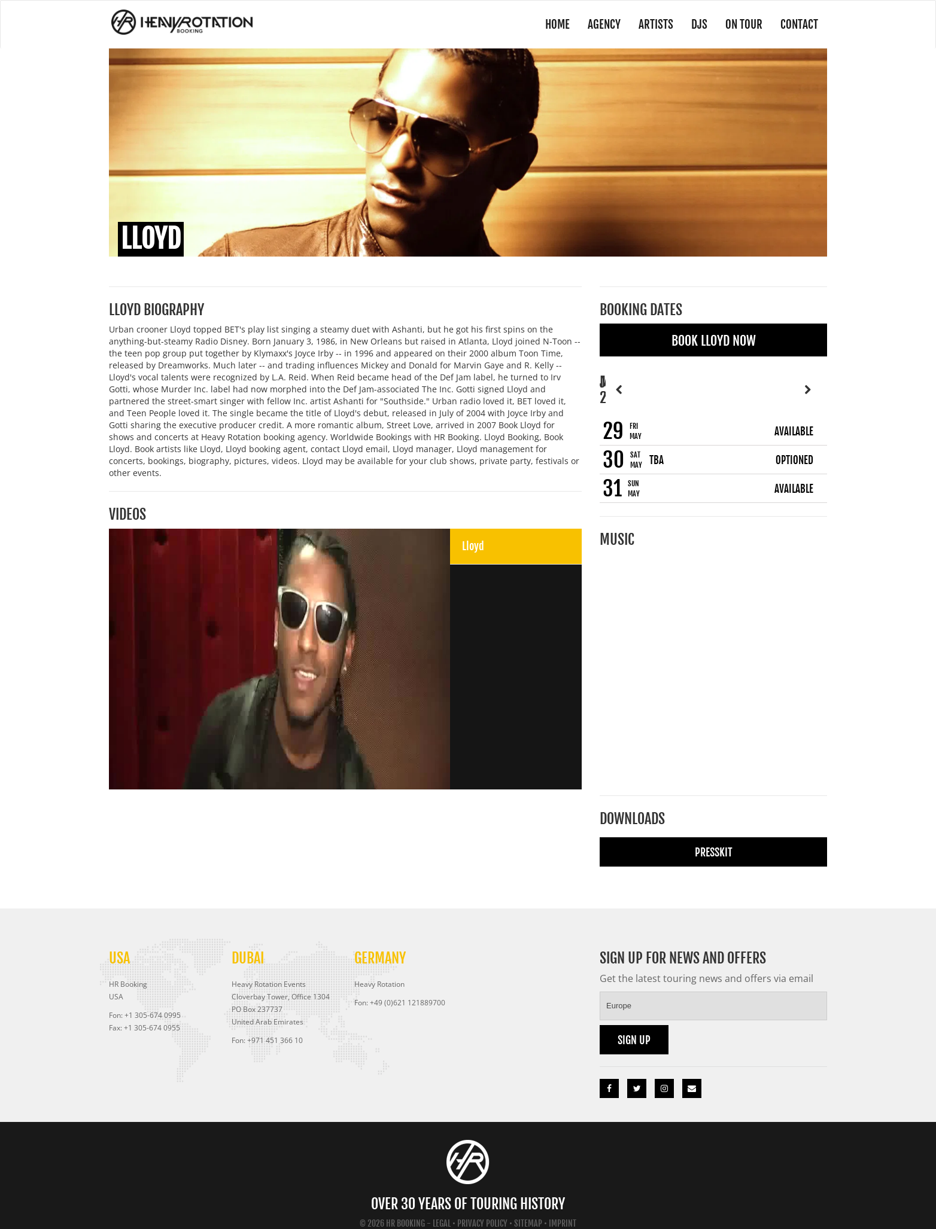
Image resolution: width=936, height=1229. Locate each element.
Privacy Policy (482, 1208)
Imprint (562, 1208)
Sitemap (528, 1208)
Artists (654, 24)
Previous (620, 381)
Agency (602, 24)
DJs (697, 24)
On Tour (743, 24)
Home (554, 24)
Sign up (634, 1024)
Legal (442, 1208)
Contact (799, 24)
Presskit (714, 836)
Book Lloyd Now (713, 341)
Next (807, 381)
